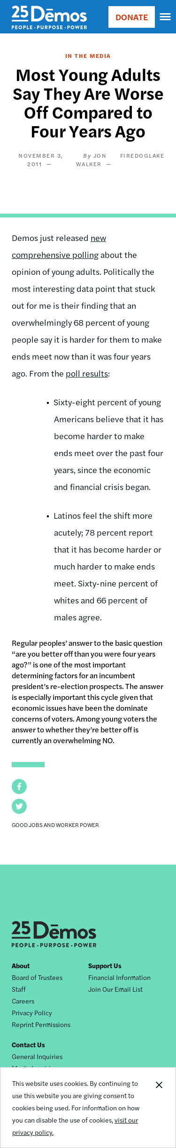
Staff (19, 989)
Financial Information (119, 977)
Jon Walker (91, 159)
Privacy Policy (32, 1012)
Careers (23, 1000)
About (21, 965)
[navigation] (165, 17)
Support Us (105, 965)
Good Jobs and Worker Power (55, 824)
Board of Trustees (37, 977)
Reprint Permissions (41, 1024)
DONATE (131, 17)
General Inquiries (37, 1056)
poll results (87, 373)
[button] (19, 786)
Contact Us (28, 1044)
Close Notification (158, 1108)
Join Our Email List (115, 989)
